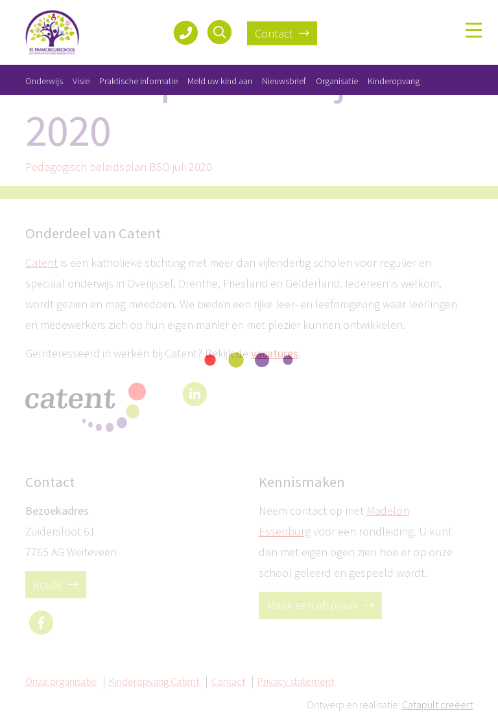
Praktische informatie (138, 81)
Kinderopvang (394, 81)
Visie (81, 81)
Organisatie (337, 81)
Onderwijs (44, 81)
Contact (282, 33)
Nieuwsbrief (284, 81)
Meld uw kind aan (219, 81)
